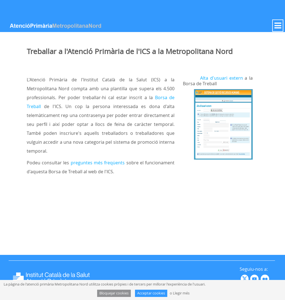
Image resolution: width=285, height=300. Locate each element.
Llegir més (181, 293)
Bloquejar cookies (114, 293)
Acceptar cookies (151, 293)
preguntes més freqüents (98, 163)
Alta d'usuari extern (221, 78)
